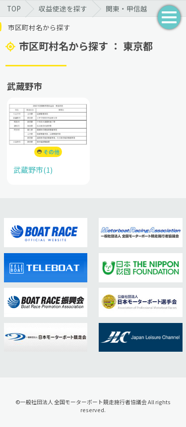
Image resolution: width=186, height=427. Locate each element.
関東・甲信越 (126, 8)
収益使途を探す (63, 8)
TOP (14, 8)
